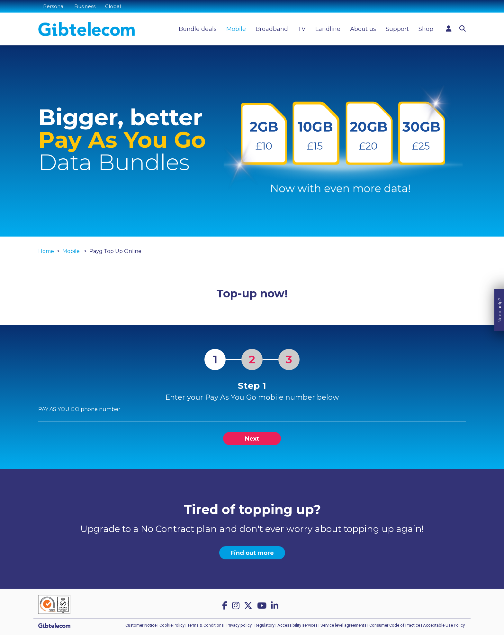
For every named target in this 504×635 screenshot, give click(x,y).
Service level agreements (343, 625)
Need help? (499, 302)
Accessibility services (297, 625)
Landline (327, 29)
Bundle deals (198, 29)
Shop (426, 29)
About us (363, 29)
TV (302, 29)
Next (252, 438)
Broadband (272, 29)
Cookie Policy (171, 625)
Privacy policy (239, 625)
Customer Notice (141, 625)
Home (46, 251)
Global (113, 6)
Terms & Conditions (205, 625)
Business (84, 6)
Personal (54, 6)
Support (397, 29)
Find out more (252, 552)
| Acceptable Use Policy (443, 625)
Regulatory (264, 625)
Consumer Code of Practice (394, 625)
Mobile (236, 29)
